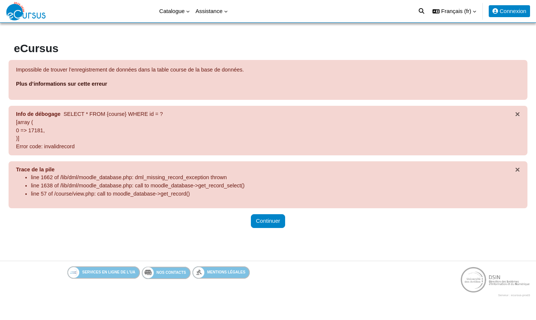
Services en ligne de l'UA (101, 275)
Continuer (268, 224)
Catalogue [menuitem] (172, 11)
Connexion (509, 11)
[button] (454, 11)
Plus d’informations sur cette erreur (81, 84)
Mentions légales (219, 275)
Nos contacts (164, 276)
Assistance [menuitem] (209, 11)
